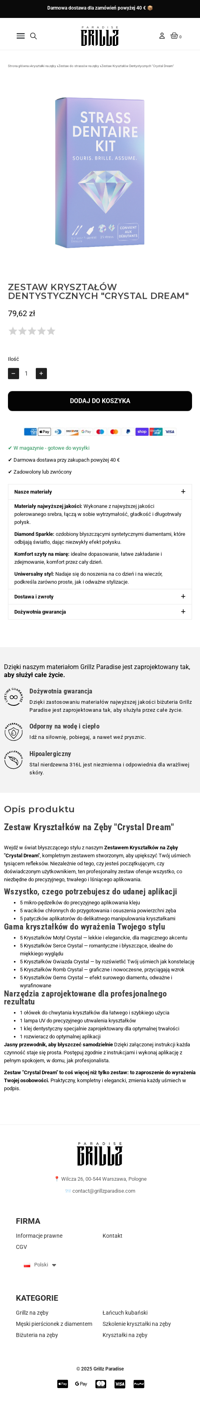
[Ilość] (27, 379)
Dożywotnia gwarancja (40, 617)
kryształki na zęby (43, 70)
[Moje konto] (162, 35)
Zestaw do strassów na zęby (78, 70)
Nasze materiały (33, 497)
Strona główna (18, 70)
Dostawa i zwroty (34, 602)
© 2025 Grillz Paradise (100, 1369)
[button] (20, 36)
